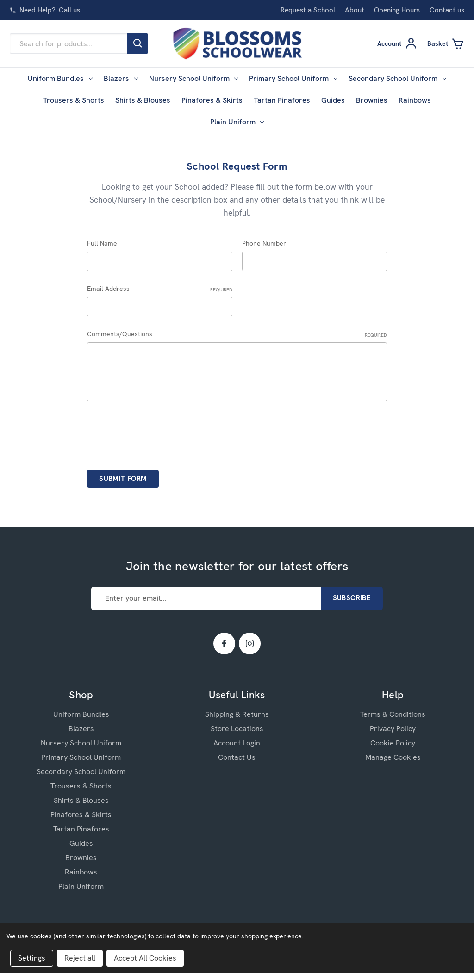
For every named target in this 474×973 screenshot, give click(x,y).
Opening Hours (397, 10)
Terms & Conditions (392, 714)
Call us (69, 10)
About (354, 10)
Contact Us (237, 757)
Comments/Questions (237, 334)
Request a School (308, 10)
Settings (31, 958)
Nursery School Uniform (193, 78)
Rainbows (415, 100)
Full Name (102, 243)
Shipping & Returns (237, 714)
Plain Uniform (237, 122)
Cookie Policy (392, 743)
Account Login (236, 743)
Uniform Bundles (60, 78)
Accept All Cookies (145, 958)
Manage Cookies (393, 757)
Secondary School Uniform (397, 78)
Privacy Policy (393, 728)
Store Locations (237, 728)
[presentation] (157, 432)
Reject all (79, 958)
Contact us (447, 10)
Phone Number (264, 243)
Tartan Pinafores (282, 100)
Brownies (371, 100)
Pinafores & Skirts (212, 100)
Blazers (121, 78)
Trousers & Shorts (73, 100)
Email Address (159, 288)
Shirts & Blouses (142, 100)
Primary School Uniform (293, 78)
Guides (333, 100)
